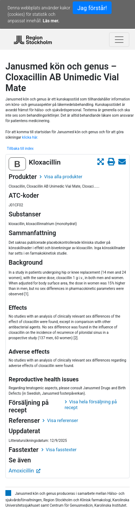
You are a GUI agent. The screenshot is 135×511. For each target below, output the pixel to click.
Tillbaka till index (20, 149)
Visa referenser (60, 420)
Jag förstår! (92, 8)
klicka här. (30, 137)
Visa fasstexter (59, 449)
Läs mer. (51, 20)
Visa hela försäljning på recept (91, 404)
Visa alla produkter (61, 176)
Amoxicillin (24, 471)
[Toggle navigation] (119, 39)
